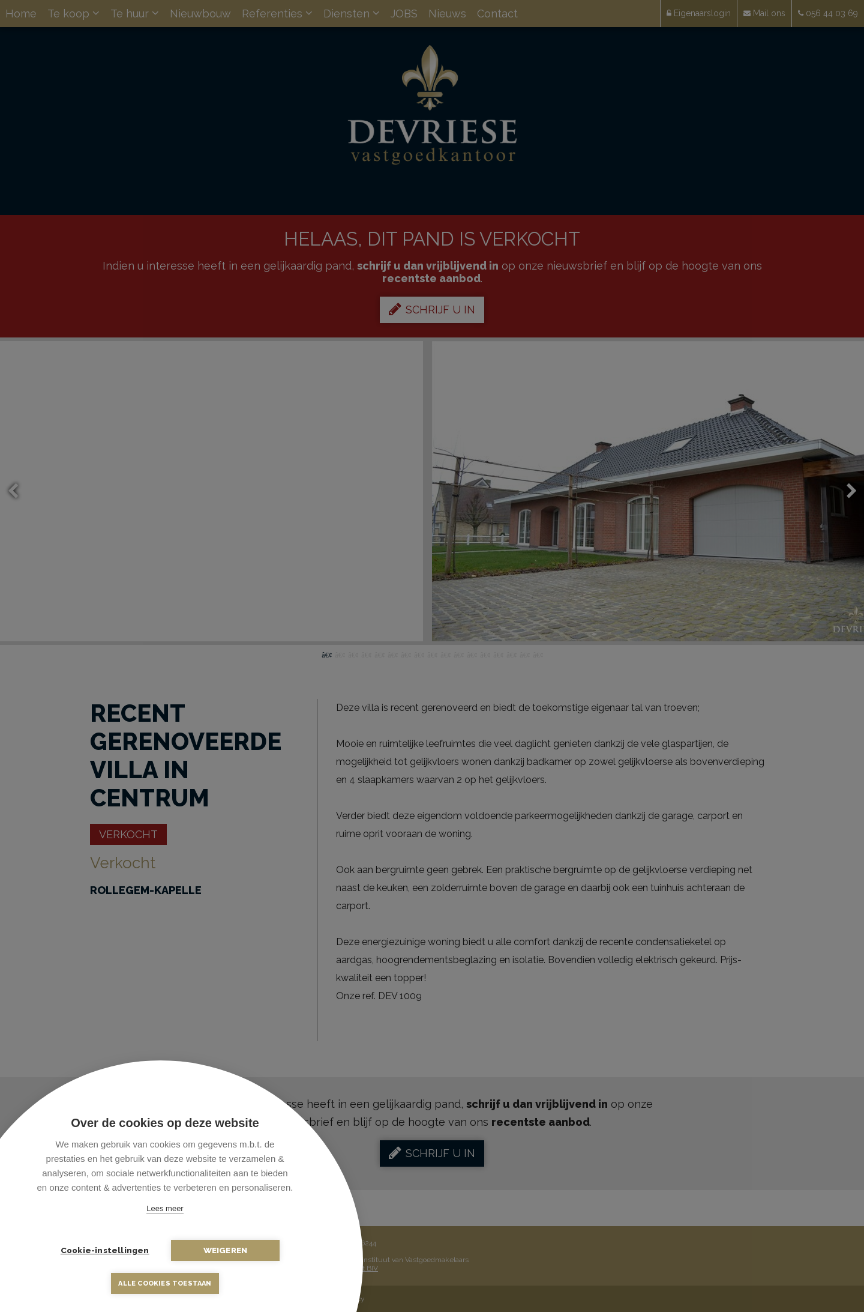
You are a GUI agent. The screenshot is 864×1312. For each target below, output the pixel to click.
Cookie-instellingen (105, 1250)
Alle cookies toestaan (164, 1283)
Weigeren (225, 1250)
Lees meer (164, 1208)
